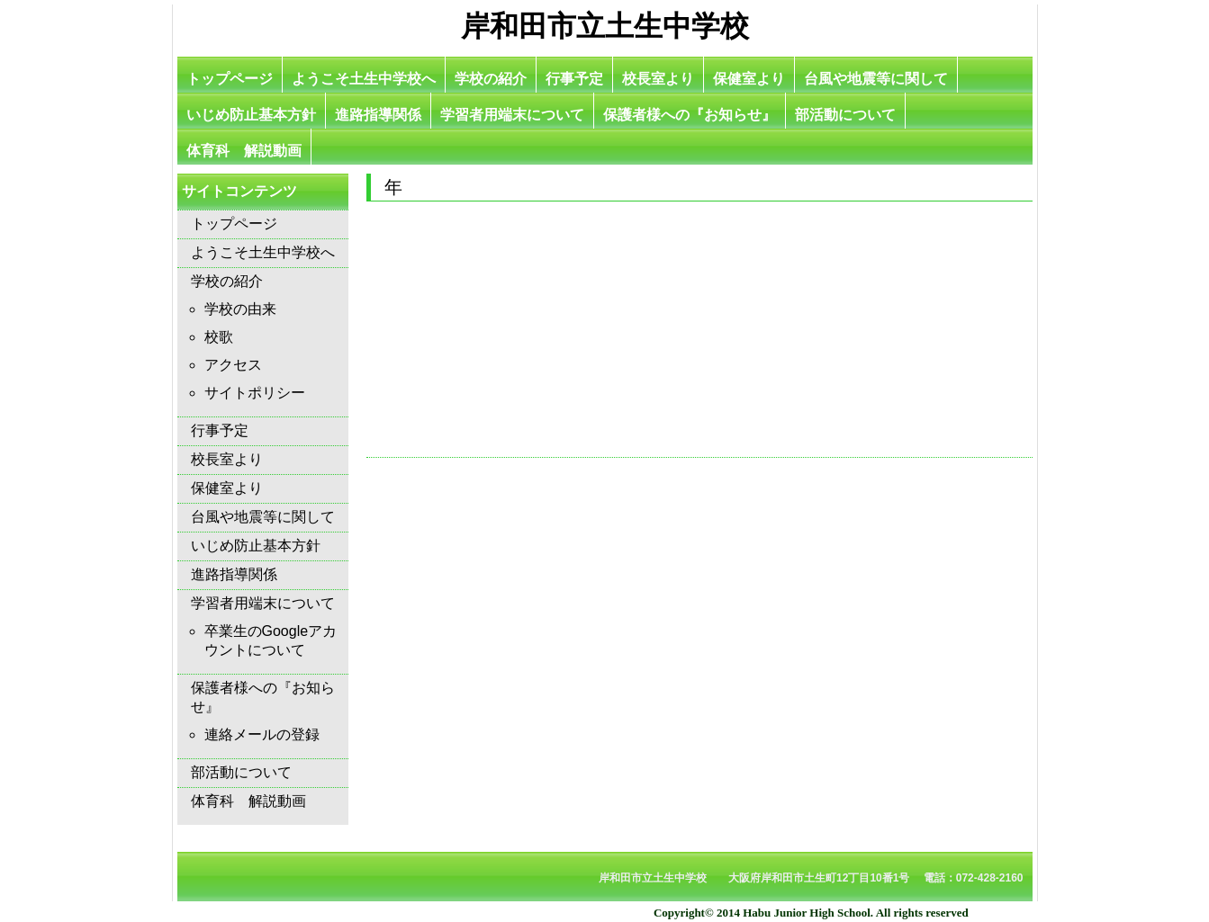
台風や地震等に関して (876, 78)
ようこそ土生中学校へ (364, 78)
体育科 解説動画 (244, 150)
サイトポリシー (254, 392)
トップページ (229, 78)
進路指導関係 (378, 114)
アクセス (233, 364)
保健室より (749, 78)
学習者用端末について (512, 114)
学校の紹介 (491, 78)
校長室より (658, 78)
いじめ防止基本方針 (251, 114)
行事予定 (574, 78)
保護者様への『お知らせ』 (689, 114)
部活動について (845, 114)
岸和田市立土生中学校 (605, 26)
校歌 (218, 337)
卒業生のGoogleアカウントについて (271, 640)
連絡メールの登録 (262, 734)
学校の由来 (240, 309)
